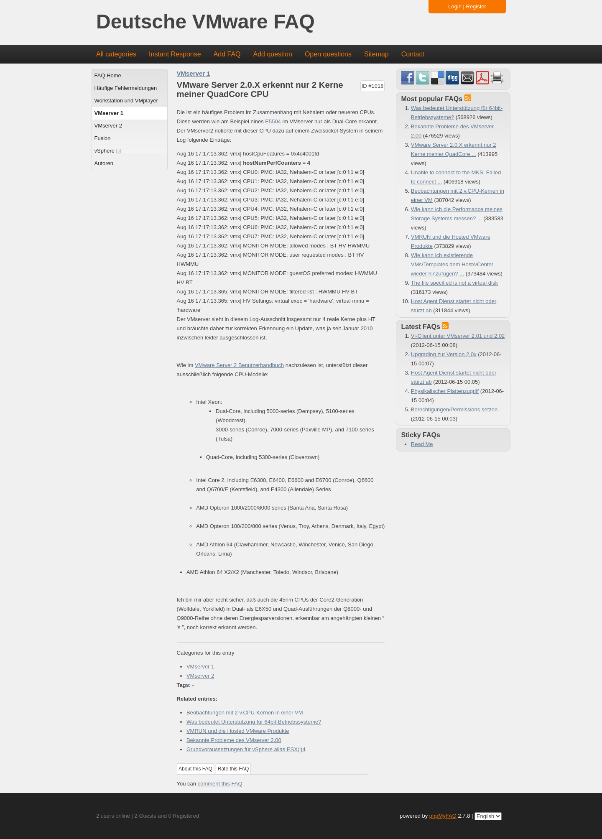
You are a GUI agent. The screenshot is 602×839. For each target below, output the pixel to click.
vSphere (107, 151)
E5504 (273, 121)
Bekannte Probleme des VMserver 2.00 (233, 740)
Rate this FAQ (233, 769)
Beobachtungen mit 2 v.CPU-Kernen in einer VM (244, 712)
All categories (116, 54)
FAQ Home (107, 75)
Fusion (102, 138)
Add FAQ (227, 54)
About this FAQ (195, 769)
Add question (272, 54)
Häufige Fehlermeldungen (125, 88)
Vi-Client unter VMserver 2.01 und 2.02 (458, 336)
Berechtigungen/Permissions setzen (454, 409)
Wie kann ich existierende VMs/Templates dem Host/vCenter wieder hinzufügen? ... (452, 264)
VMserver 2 (108, 125)
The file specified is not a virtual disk (454, 283)
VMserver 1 (108, 113)
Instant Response (175, 54)
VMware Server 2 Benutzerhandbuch (239, 365)
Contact (412, 54)
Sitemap (376, 54)
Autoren (104, 163)
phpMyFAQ (443, 816)
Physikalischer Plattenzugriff (445, 391)
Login (455, 6)
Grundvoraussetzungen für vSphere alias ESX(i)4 (246, 749)
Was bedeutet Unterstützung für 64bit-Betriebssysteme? (253, 722)
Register (476, 6)
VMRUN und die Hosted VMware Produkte (237, 731)
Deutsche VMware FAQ (205, 22)
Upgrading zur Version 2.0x (444, 354)
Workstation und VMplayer (126, 100)
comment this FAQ (220, 783)
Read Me (422, 444)
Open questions (328, 54)
